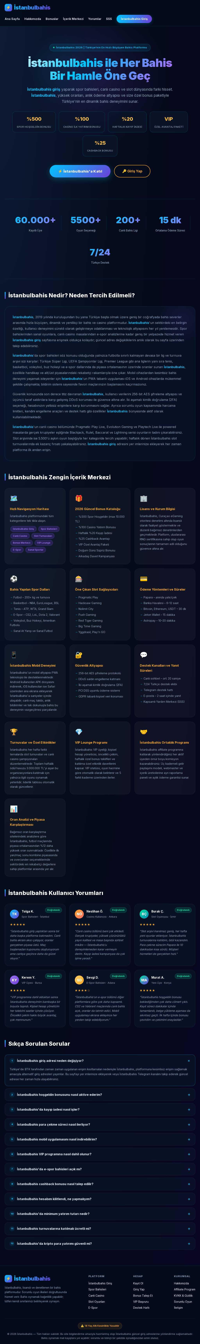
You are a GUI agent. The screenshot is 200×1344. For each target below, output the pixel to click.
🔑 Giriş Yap (132, 172)
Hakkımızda (32, 19)
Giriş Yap (139, 1289)
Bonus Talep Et (143, 1295)
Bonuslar (52, 19)
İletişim (178, 1307)
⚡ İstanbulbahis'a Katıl (80, 172)
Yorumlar (94, 19)
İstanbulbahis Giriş (134, 18)
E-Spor (93, 1307)
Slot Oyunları (96, 1301)
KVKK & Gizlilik (183, 1295)
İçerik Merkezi (73, 19)
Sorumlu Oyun (183, 1301)
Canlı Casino (96, 1295)
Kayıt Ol (138, 1283)
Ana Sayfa (12, 19)
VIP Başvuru (141, 1301)
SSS (109, 19)
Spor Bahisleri (97, 1289)
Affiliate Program (184, 1289)
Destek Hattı (141, 1307)
